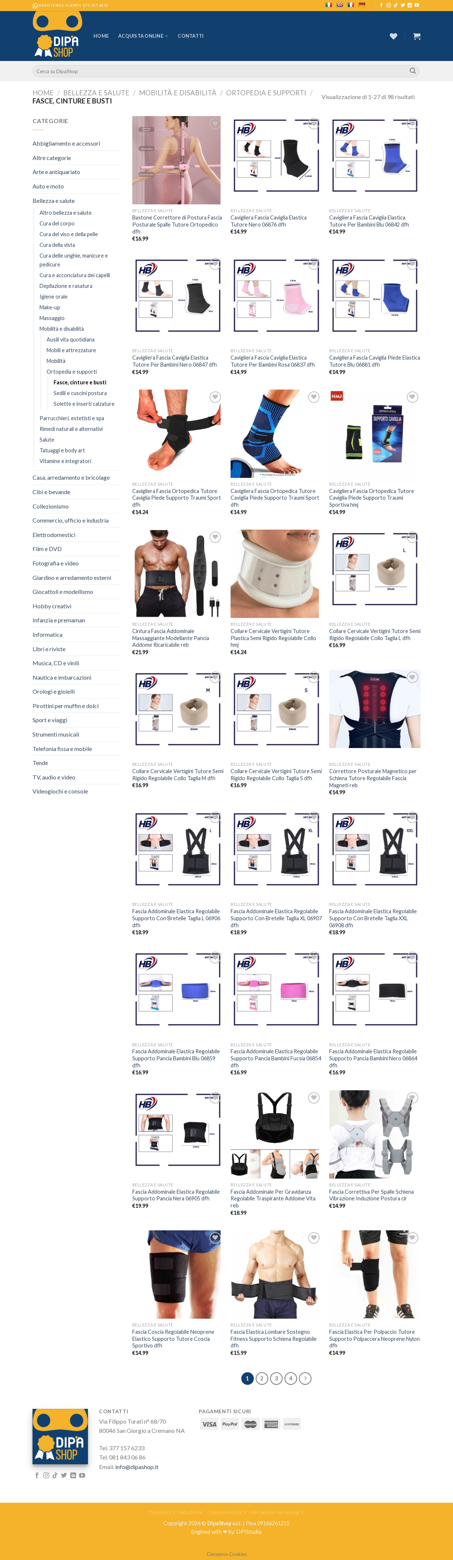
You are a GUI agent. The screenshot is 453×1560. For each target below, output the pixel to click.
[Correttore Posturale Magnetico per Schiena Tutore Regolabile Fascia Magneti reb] (374, 709)
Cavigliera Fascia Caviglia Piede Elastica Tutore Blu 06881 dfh (374, 361)
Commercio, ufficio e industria (71, 520)
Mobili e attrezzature (71, 350)
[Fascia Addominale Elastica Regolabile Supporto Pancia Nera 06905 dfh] (178, 1129)
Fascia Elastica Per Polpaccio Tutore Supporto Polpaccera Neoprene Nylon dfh (374, 1339)
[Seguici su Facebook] (381, 5)
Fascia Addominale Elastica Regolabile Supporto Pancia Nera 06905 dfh (176, 1195)
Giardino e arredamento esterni (72, 577)
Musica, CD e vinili (56, 662)
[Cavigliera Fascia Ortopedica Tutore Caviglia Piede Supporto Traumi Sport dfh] (178, 434)
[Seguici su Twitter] (403, 5)
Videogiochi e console (60, 791)
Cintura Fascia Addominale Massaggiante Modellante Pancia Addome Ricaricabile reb (170, 638)
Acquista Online (143, 36)
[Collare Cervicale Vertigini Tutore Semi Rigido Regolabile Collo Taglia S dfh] (276, 709)
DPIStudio (249, 1532)
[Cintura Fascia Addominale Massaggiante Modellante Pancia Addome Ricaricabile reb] (178, 574)
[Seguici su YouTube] (417, 5)
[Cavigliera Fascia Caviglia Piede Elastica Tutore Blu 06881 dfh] (374, 295)
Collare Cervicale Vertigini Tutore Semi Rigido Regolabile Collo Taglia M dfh (178, 774)
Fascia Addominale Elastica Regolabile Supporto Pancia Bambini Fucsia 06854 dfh (276, 1058)
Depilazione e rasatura (66, 286)
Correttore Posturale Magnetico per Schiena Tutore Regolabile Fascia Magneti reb (373, 778)
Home (101, 36)
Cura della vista (57, 245)
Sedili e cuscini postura (80, 393)
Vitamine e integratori (65, 461)
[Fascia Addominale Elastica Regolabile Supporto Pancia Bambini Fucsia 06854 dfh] (276, 989)
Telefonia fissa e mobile (62, 748)
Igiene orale (54, 296)
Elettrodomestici (54, 534)
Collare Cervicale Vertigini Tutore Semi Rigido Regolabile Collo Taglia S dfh (276, 774)
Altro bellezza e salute (66, 213)
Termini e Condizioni (175, 1512)
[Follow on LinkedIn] (410, 5)
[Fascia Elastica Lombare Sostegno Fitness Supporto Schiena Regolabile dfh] (276, 1274)
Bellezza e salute (96, 93)
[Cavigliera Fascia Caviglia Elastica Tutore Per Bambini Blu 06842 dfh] (374, 155)
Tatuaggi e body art (62, 450)
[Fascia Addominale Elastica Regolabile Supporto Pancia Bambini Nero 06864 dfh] (374, 989)
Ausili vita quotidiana (71, 339)
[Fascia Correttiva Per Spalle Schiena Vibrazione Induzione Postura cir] (374, 1134)
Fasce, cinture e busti (80, 382)
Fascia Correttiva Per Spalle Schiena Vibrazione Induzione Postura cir (371, 1195)
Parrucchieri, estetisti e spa (72, 418)
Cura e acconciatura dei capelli (75, 275)
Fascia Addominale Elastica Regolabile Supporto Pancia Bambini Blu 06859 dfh (176, 1058)
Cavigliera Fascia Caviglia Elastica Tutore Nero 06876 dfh (269, 221)
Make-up (50, 307)
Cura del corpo (57, 223)
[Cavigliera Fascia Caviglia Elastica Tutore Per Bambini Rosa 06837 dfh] (276, 295)
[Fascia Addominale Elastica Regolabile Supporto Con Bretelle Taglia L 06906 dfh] (178, 849)
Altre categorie (52, 157)
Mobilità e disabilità (178, 93)
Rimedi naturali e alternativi (71, 429)
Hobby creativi (52, 605)
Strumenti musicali (56, 734)
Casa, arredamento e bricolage (71, 477)
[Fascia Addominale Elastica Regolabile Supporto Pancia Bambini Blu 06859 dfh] (178, 989)
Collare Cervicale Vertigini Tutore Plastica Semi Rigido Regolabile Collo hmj (273, 638)
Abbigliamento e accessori (66, 143)
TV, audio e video (54, 777)
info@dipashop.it (137, 1466)
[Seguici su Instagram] (388, 5)
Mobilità (56, 361)
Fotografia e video (56, 563)
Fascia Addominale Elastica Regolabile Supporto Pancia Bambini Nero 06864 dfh (373, 1058)
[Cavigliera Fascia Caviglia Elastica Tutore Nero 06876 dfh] (276, 155)
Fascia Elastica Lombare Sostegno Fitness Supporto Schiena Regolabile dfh (274, 1339)
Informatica (47, 634)
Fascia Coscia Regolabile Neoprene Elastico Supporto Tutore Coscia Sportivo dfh (173, 1339)
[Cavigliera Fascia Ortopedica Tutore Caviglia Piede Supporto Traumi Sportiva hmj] (374, 434)
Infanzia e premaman (59, 619)
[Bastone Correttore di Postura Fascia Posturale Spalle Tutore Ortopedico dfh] (178, 160)
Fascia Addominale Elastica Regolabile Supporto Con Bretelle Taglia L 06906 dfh (176, 918)
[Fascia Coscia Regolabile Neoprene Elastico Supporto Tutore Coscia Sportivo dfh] (178, 1274)
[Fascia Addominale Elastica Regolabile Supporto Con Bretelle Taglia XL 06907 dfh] (276, 849)
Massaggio (52, 318)
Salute (47, 439)
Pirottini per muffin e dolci (66, 705)
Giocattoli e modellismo (63, 591)
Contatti (191, 36)
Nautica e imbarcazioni (62, 677)
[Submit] (412, 71)
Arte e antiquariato (56, 171)
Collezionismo (51, 506)
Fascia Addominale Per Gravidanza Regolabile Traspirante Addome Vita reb (273, 1199)
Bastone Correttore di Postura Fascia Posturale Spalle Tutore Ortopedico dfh (177, 224)
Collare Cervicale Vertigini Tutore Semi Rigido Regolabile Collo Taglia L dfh (374, 634)
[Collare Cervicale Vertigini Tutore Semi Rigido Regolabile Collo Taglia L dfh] (374, 569)
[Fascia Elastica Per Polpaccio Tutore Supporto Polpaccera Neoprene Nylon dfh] (374, 1274)
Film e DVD (47, 548)
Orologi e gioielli (54, 691)
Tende (40, 762)
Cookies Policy (226, 1512)
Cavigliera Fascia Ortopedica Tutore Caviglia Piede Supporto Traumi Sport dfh (176, 498)
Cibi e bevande (51, 491)
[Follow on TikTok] (396, 5)
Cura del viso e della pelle (69, 234)
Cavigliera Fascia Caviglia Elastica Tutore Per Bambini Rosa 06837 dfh (273, 361)
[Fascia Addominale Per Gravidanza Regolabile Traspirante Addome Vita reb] (276, 1134)
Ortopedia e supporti (266, 93)
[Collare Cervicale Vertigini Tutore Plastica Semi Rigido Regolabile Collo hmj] (276, 574)
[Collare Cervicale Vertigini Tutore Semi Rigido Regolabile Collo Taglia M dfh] (178, 709)
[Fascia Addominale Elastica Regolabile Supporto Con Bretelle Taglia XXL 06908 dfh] (374, 849)
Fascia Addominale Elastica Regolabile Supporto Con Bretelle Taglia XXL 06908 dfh (373, 918)
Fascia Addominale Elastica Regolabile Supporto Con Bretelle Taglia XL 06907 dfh (276, 918)
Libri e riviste (49, 648)
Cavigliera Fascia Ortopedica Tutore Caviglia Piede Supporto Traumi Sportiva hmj (371, 498)
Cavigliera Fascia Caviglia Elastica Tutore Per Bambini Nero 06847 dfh (174, 361)
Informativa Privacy (277, 1512)
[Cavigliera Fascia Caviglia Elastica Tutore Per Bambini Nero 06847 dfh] (178, 295)
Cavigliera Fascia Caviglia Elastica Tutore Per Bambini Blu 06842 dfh (369, 221)
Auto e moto (48, 186)
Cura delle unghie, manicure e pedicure (74, 259)
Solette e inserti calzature (84, 404)
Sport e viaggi (50, 719)
